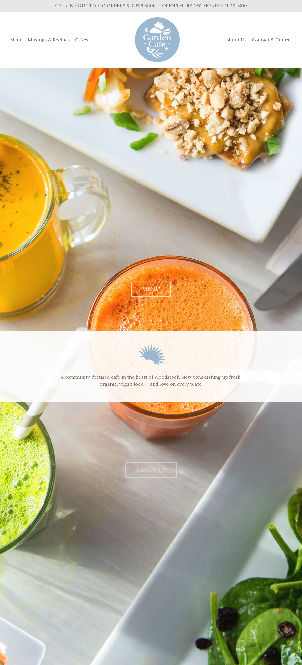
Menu (16, 40)
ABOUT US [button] (151, 473)
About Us (236, 40)
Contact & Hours (270, 40)
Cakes (81, 40)
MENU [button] (151, 291)
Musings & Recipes (49, 40)
